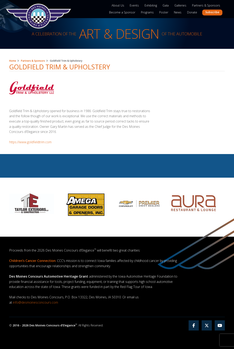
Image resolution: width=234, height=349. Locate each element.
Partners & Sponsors (206, 5)
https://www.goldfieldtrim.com (30, 142)
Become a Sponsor (122, 12)
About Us (118, 5)
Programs (147, 12)
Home (12, 60)
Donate (192, 12)
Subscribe (212, 12)
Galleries (180, 5)
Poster (163, 12)
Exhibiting (151, 5)
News (177, 12)
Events (134, 5)
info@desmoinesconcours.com (35, 302)
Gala (166, 5)
